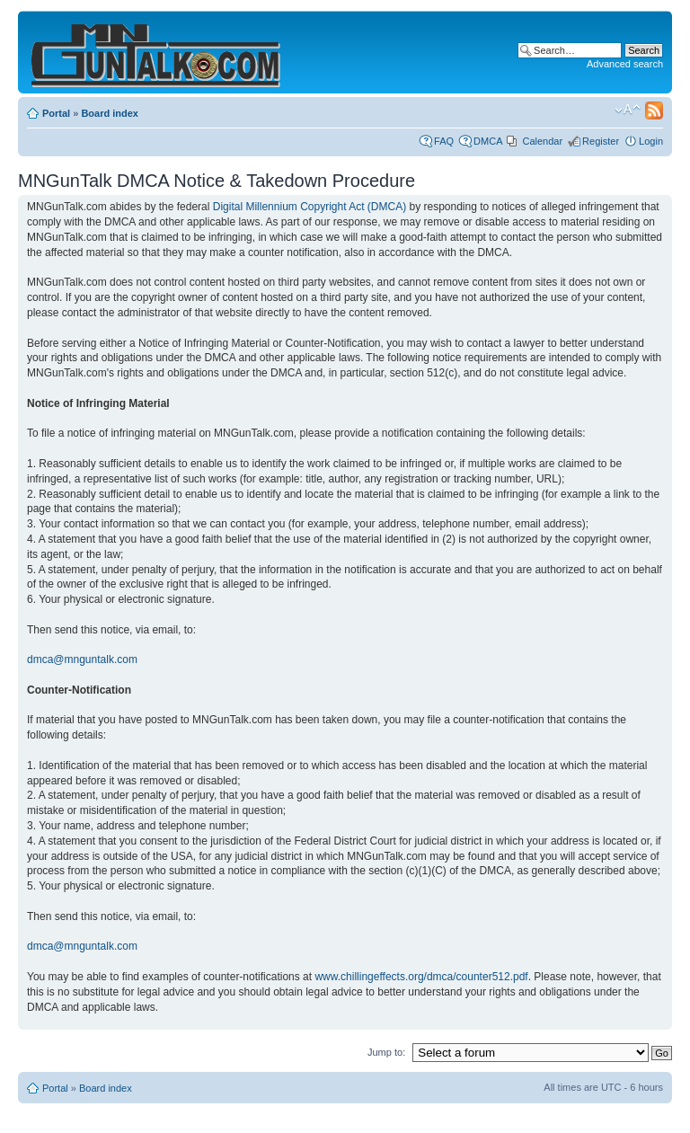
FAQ (444, 141)
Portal (56, 113)
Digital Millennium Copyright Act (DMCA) (309, 206)
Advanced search (625, 63)
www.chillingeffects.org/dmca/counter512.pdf (420, 976)
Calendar (542, 141)
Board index (109, 113)
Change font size (628, 110)
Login (651, 141)
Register (600, 141)
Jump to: (386, 1052)
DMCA (487, 141)
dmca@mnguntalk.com (82, 659)
